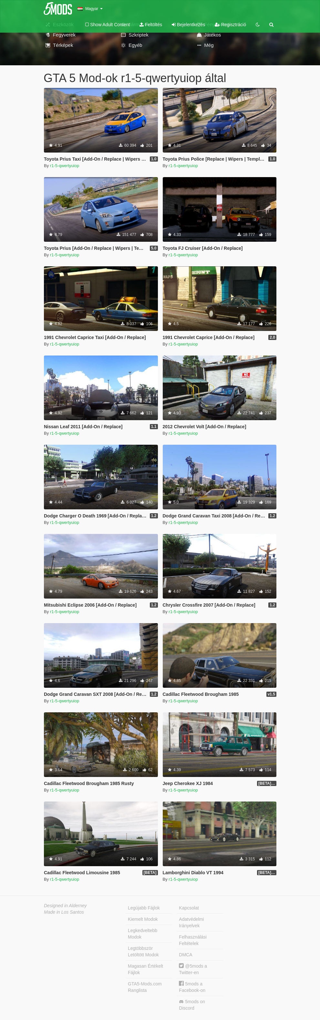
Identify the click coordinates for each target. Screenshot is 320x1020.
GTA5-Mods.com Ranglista (145, 987)
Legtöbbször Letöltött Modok (143, 951)
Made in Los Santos (64, 912)
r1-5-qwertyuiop (64, 165)
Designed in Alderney (65, 905)
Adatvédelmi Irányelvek (191, 922)
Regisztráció (230, 24)
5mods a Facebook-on (192, 987)
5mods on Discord (192, 1005)
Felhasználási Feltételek (193, 940)
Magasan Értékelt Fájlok (145, 969)
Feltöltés (150, 24)
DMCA (185, 954)
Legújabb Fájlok (144, 907)
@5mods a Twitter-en (193, 969)
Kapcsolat (189, 907)
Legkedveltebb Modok (142, 934)
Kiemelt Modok (143, 919)
